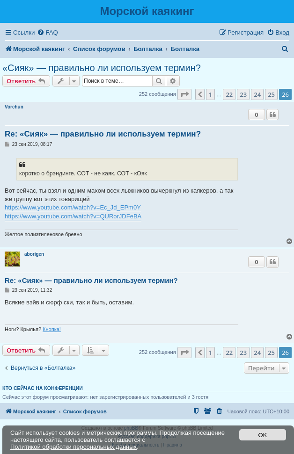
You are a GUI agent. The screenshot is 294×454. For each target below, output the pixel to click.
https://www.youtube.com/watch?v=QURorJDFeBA (73, 216)
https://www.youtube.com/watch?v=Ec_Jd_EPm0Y (73, 207)
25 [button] (271, 94)
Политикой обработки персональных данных (73, 446)
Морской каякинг (147, 11)
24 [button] (257, 94)
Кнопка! (52, 329)
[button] (184, 94)
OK (262, 435)
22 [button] (229, 94)
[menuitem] (47, 32)
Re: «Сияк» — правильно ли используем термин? (103, 134)
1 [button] (210, 94)
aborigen (34, 254)
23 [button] (243, 94)
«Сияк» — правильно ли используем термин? (101, 68)
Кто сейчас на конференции (42, 388)
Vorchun (14, 106)
